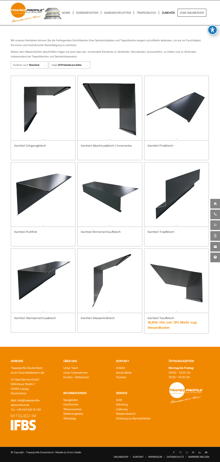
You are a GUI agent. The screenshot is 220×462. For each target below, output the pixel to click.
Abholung (122, 404)
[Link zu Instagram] (180, 452)
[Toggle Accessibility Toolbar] (212, 22)
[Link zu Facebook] (174, 452)
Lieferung (121, 409)
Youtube (121, 377)
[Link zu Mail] (193, 452)
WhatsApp (69, 418)
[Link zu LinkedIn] (199, 452)
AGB (119, 400)
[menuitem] (66, 12)
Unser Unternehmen (75, 372)
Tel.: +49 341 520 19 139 (26, 409)
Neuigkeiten (70, 400)
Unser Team (70, 368)
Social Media (124, 372)
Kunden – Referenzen (76, 377)
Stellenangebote (73, 413)
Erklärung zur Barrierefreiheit (133, 418)
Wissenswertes (72, 409)
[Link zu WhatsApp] (186, 452)
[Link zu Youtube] (206, 452)
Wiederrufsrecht (125, 413)
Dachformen (70, 404)
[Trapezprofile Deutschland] (36, 12)
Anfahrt (120, 368)
